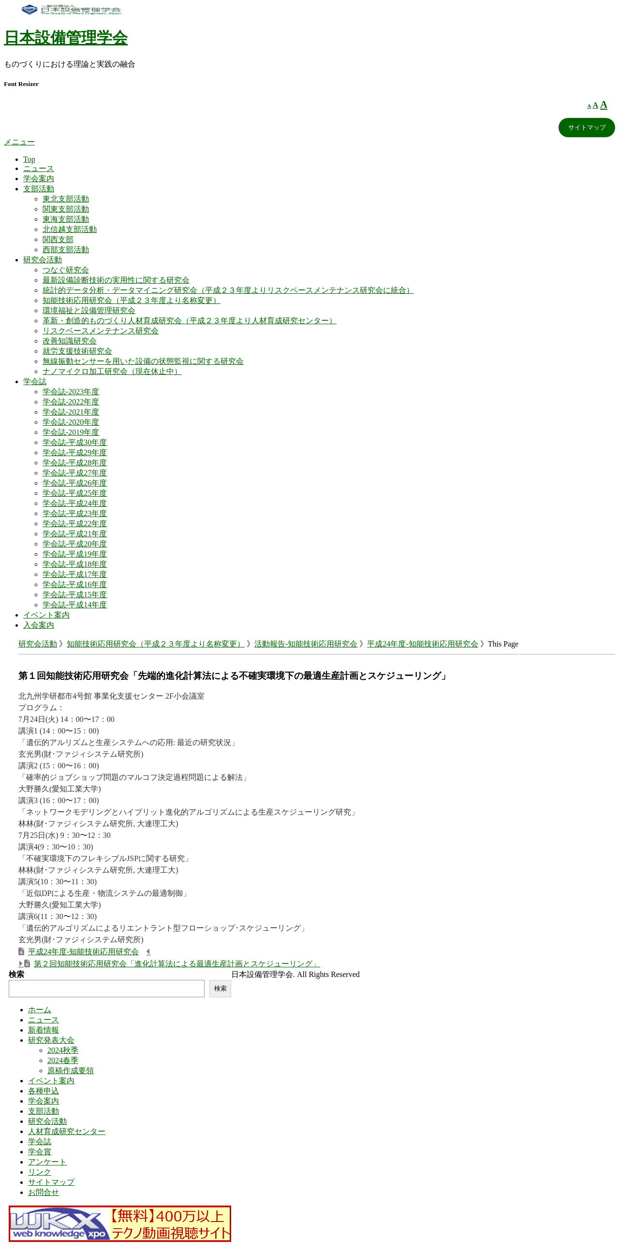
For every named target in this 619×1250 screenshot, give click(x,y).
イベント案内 (46, 615)
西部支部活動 (66, 249)
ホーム (39, 1010)
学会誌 (34, 381)
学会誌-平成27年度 (75, 473)
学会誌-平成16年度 (75, 584)
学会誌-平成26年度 (75, 483)
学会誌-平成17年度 (75, 574)
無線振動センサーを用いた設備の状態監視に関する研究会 (143, 361)
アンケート (47, 1162)
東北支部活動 (66, 199)
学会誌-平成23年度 (75, 513)
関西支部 (58, 239)
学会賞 (39, 1152)
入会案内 (38, 625)
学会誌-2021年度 (71, 412)
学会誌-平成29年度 (75, 452)
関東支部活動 (66, 209)
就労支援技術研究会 (77, 351)
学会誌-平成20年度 (75, 544)
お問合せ (43, 1192)
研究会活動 (42, 260)
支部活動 (38, 189)
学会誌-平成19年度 (75, 554)
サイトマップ (587, 127)
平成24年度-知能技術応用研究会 (422, 644)
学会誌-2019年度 (71, 432)
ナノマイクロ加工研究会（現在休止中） (112, 371)
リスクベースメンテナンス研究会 (101, 331)
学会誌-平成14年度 (75, 605)
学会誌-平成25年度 (75, 493)
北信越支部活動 (70, 229)
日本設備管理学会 (66, 37)
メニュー (19, 142)
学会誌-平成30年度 (75, 442)
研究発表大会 (51, 1040)
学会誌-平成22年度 (75, 523)
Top (29, 159)
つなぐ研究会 (66, 270)
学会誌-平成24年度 (75, 503)
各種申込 (43, 1091)
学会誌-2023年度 (71, 392)
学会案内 (38, 178)
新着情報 (43, 1030)
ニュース (38, 168)
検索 (16, 974)
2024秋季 (62, 1050)
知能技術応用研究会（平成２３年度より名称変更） (132, 300)
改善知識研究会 (70, 341)
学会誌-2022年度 (71, 402)
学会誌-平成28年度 (75, 463)
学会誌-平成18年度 (75, 564)
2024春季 (62, 1060)
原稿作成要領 (70, 1070)
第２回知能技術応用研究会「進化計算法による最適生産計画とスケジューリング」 (177, 964)
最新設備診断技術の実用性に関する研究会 (116, 280)
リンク (39, 1172)
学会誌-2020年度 (71, 422)
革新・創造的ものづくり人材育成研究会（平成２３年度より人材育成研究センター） (190, 320)
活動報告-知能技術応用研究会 (305, 644)
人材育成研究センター (66, 1131)
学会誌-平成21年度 (75, 534)
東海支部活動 (66, 219)
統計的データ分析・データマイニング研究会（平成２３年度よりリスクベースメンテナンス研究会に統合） (228, 290)
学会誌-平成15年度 (75, 594)
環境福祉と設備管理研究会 (89, 310)
